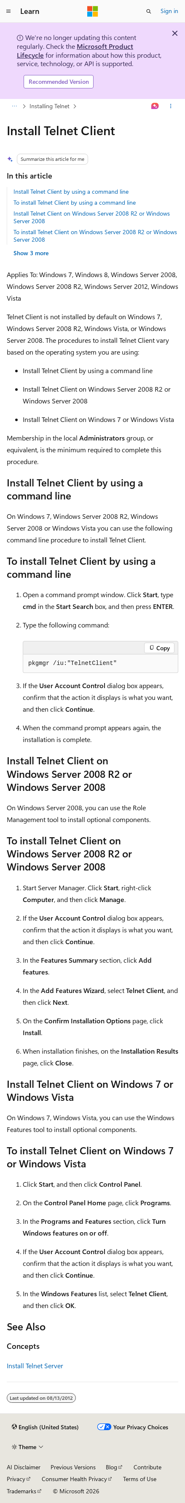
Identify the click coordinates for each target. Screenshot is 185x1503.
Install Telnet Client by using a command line (71, 191)
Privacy (16, 1479)
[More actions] (171, 106)
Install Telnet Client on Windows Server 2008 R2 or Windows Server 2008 (91, 217)
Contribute (147, 1467)
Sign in (169, 11)
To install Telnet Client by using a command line (74, 202)
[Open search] (148, 11)
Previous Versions (73, 1467)
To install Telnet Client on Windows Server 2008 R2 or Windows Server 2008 (95, 235)
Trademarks (21, 1491)
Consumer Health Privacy (74, 1479)
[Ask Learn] (155, 106)
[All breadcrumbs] (14, 106)
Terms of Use (139, 1479)
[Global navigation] (8, 11)
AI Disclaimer (23, 1467)
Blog (111, 1467)
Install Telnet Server (35, 1365)
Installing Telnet (49, 106)
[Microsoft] (92, 11)
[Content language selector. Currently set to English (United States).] (45, 1427)
